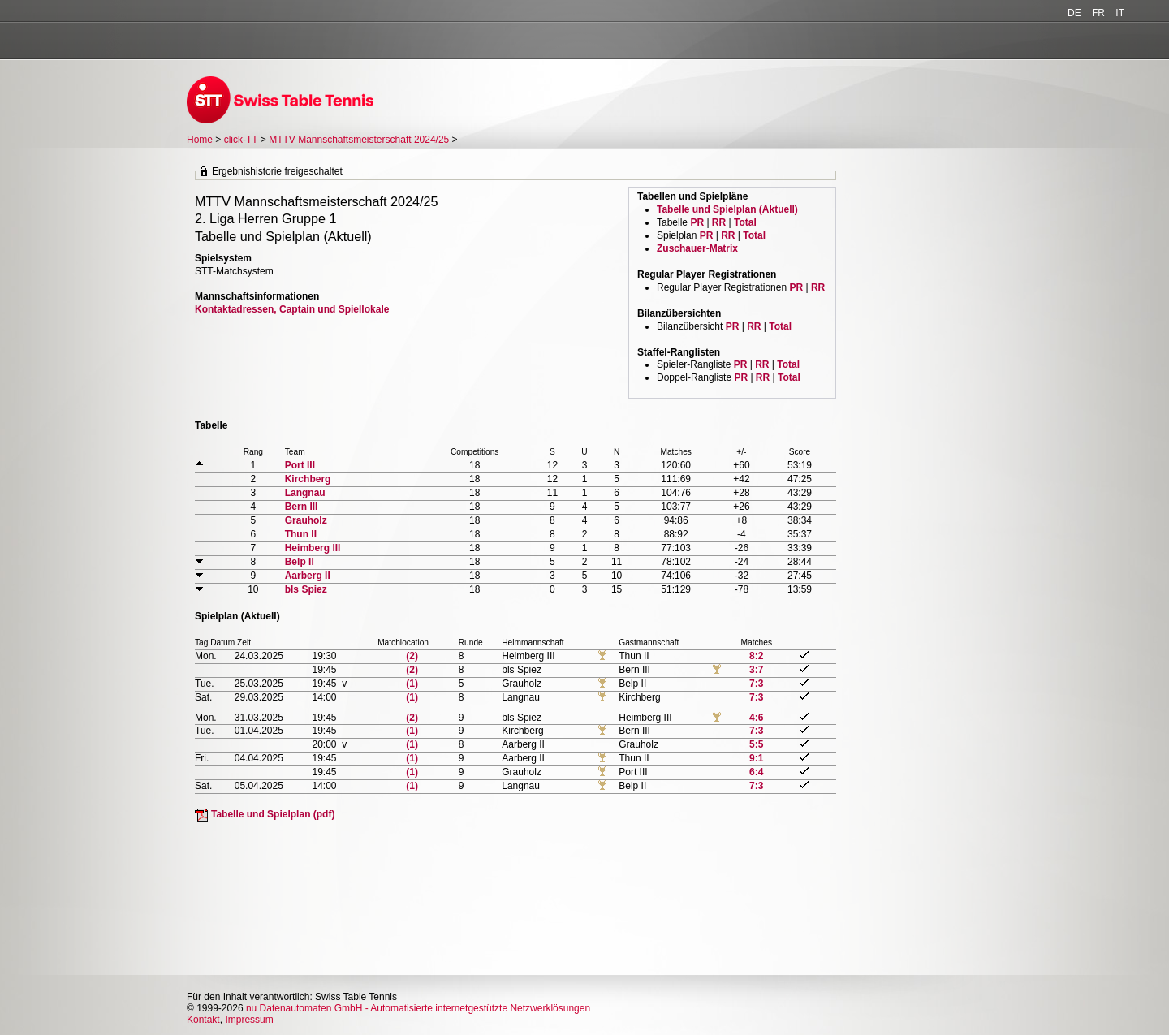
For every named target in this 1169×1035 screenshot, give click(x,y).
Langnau (305, 492)
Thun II (301, 534)
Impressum (249, 1019)
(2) (412, 656)
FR (1098, 13)
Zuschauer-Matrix (697, 248)
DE (1074, 13)
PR (697, 222)
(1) (412, 683)
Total (745, 222)
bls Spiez (306, 589)
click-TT (241, 139)
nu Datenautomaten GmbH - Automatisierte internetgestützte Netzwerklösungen (418, 1008)
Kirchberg (308, 479)
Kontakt (203, 1019)
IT (1119, 13)
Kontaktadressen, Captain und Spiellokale (292, 309)
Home (200, 139)
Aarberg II (307, 575)
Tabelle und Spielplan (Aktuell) (727, 209)
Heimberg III (313, 548)
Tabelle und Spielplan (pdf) (272, 814)
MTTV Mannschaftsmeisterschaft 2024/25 (360, 139)
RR (719, 222)
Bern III (301, 506)
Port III (300, 465)
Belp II (299, 561)
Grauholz (306, 520)
